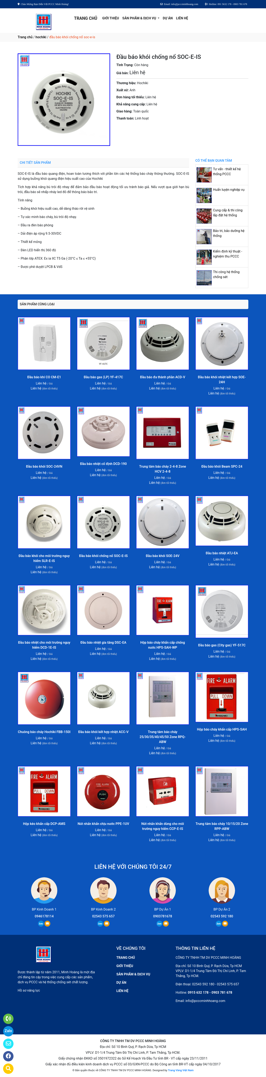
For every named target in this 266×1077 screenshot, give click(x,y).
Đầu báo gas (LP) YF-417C (103, 377)
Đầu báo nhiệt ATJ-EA (222, 553)
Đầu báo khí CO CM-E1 (44, 377)
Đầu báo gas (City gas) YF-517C (221, 645)
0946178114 (44, 916)
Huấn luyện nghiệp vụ (229, 190)
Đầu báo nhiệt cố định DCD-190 (103, 464)
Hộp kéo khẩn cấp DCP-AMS (44, 824)
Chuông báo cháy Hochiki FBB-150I (44, 732)
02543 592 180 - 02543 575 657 (215, 984)
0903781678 (154, 130)
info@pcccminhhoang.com (205, 1001)
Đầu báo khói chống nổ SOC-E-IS (103, 556)
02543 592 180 (222, 916)
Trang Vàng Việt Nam (180, 1070)
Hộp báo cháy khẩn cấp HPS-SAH (222, 729)
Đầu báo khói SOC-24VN (44, 466)
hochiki (41, 37)
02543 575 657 (103, 916)
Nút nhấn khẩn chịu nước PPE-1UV (103, 824)
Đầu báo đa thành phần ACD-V (162, 377)
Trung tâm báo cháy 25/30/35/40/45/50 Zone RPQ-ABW (163, 737)
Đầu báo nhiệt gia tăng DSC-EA (103, 642)
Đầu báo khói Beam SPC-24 (221, 466)
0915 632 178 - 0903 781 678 (210, 992)
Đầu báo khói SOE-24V (163, 556)
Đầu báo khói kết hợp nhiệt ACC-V (103, 732)
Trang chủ (25, 37)
